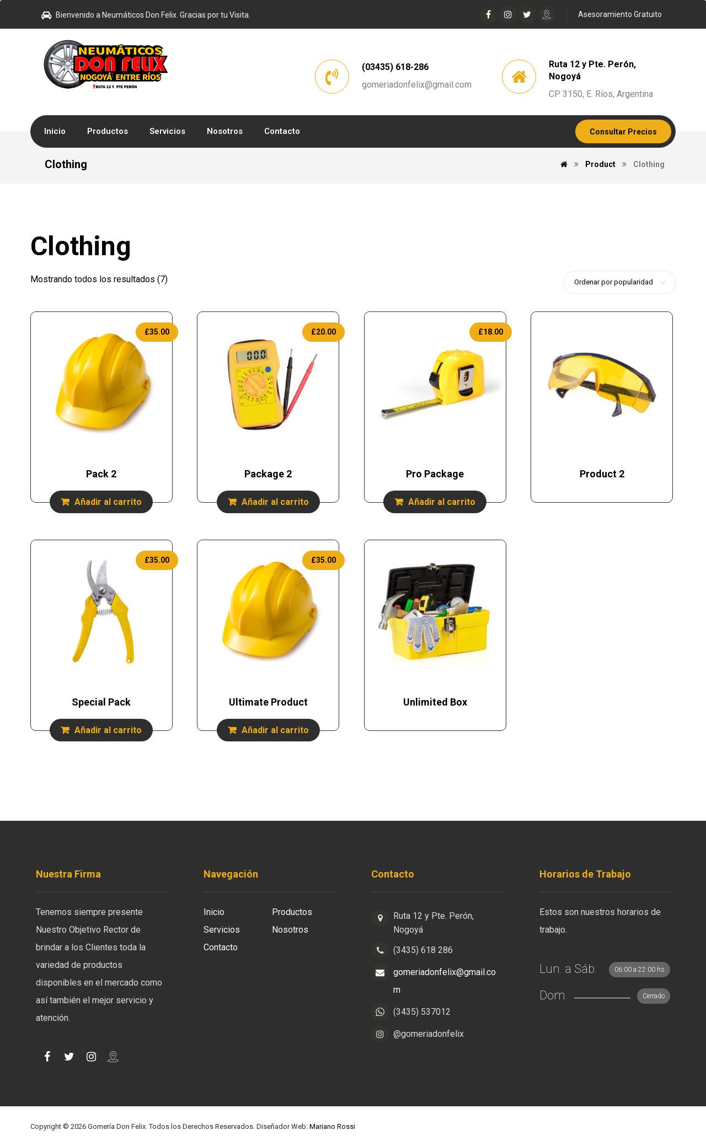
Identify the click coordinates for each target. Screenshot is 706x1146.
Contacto (221, 947)
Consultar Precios (623, 131)
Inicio (214, 912)
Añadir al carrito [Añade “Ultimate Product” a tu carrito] (275, 730)
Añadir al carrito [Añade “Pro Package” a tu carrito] (441, 502)
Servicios (222, 929)
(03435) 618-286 (395, 67)
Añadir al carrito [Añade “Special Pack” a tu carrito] (108, 730)
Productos (292, 912)
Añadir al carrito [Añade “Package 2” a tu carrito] (275, 502)
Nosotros (290, 929)
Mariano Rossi (332, 1126)
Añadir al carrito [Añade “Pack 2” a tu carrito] (108, 502)
